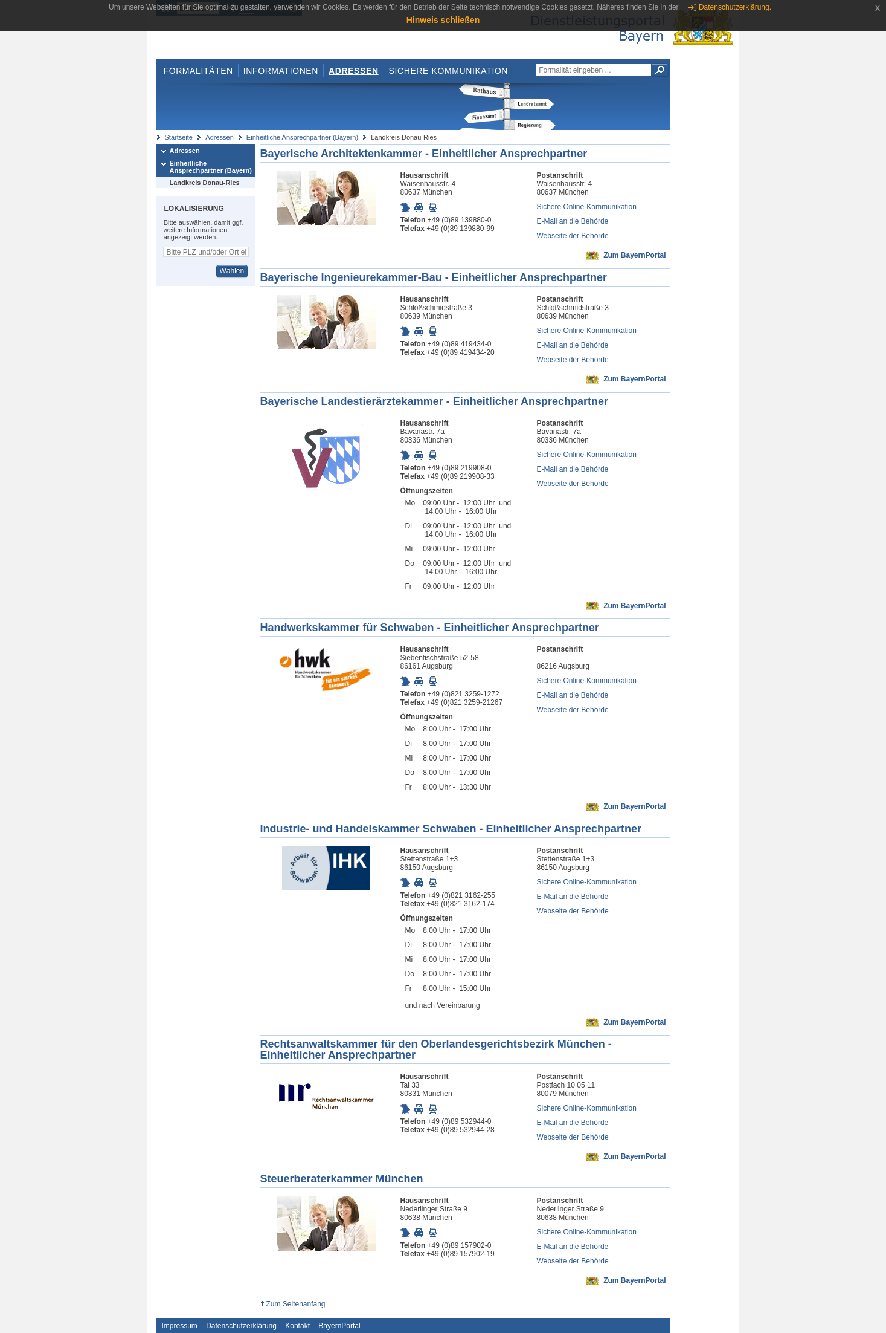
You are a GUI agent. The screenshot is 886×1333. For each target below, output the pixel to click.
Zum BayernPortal (634, 255)
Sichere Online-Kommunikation (587, 207)
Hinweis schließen (443, 20)
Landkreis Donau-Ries (205, 182)
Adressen (354, 71)
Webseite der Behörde (573, 236)
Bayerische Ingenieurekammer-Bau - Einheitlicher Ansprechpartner (434, 277)
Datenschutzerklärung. (735, 7)
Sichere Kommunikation (449, 71)
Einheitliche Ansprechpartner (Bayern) (302, 137)
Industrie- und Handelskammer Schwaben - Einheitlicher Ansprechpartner (450, 829)
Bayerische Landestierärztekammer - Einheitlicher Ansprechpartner (434, 401)
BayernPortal (339, 1326)
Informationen (280, 71)
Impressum (179, 1326)
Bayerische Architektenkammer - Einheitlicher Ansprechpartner (424, 154)
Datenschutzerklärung (241, 1326)
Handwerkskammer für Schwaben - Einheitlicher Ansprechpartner (430, 627)
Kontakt (297, 1326)
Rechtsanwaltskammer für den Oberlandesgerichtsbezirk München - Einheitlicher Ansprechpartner (436, 1049)
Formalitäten (198, 71)
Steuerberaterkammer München (341, 1179)
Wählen (231, 271)
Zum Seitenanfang (295, 1304)
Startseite (179, 137)
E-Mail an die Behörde (573, 221)
